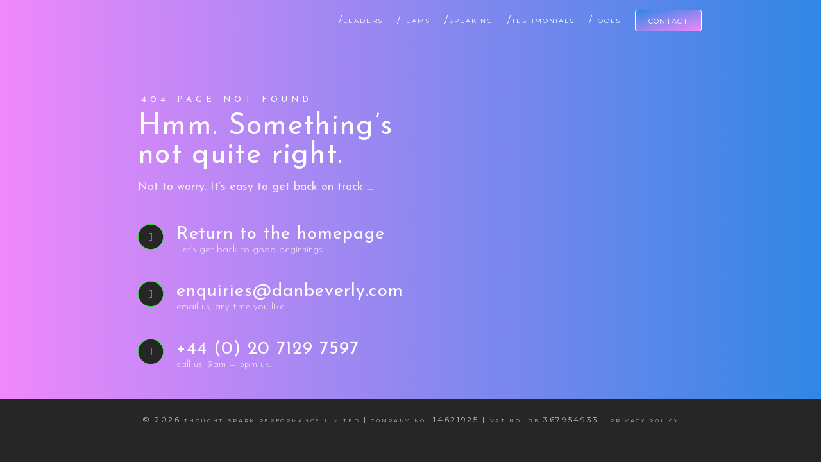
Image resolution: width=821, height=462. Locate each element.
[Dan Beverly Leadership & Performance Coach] (141, 15)
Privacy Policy (644, 419)
